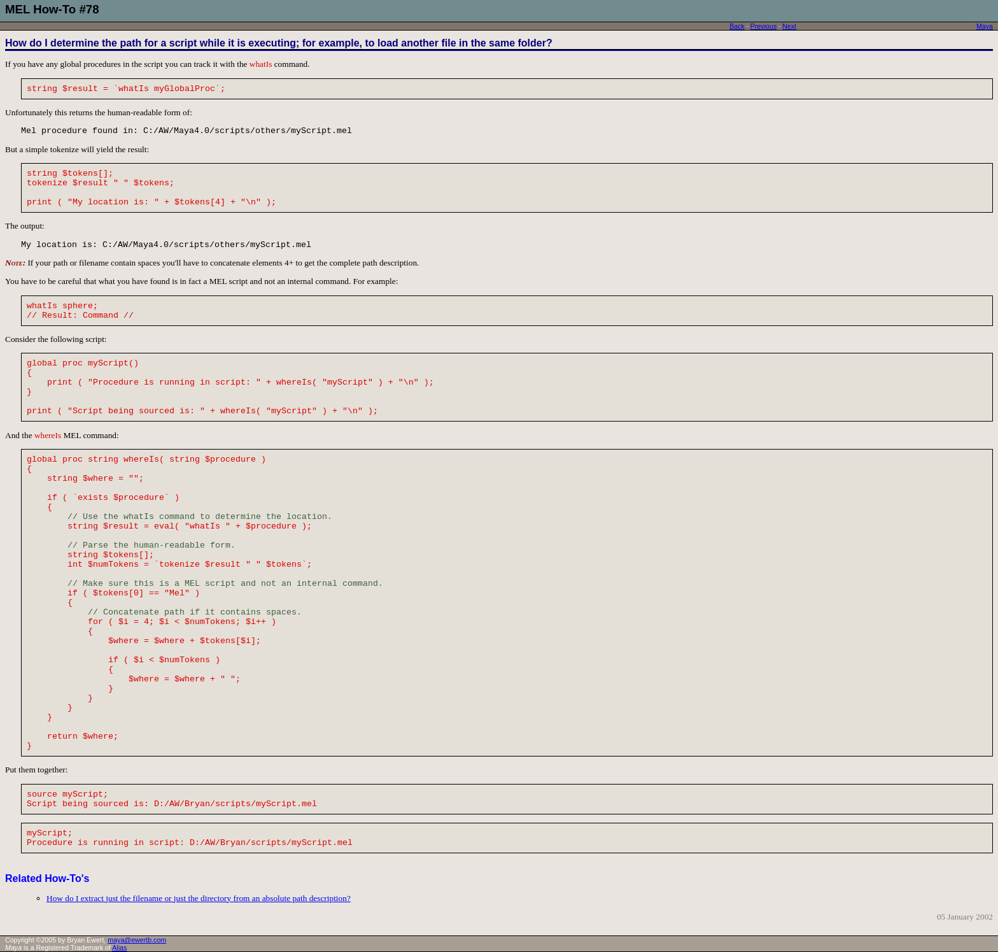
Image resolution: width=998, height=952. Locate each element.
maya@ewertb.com (137, 940)
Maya (984, 26)
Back (737, 26)
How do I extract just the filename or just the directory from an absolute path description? (198, 898)
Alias (119, 947)
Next (789, 26)
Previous (763, 26)
